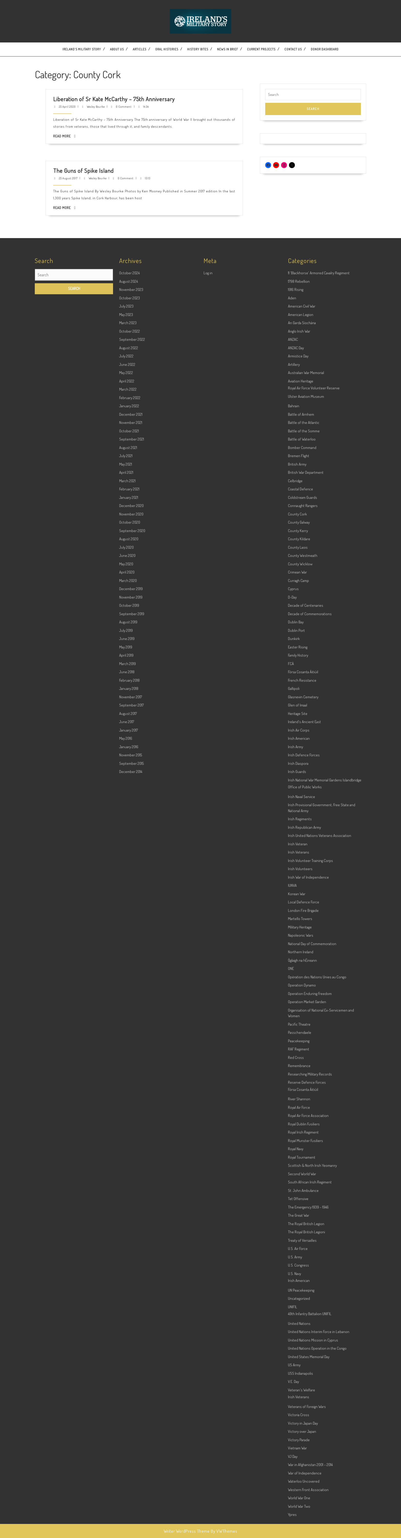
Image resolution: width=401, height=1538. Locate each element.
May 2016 (125, 1208)
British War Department (306, 942)
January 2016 (128, 1216)
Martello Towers (300, 1388)
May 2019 (125, 1117)
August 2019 (128, 1092)
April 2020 (127, 1042)
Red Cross (296, 1527)
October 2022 (129, 801)
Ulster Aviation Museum (306, 866)
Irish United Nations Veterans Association (319, 1305)
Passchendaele (299, 1502)
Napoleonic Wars (300, 1405)
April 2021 (126, 942)
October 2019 (129, 1075)
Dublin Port (296, 1100)
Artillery (294, 834)
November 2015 (130, 1225)
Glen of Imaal (297, 1175)
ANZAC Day (296, 818)
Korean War (296, 1364)
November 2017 (130, 1167)
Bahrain (293, 876)
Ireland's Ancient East (304, 1191)
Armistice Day (298, 826)
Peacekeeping (298, 1511)
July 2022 (126, 826)
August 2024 (128, 751)
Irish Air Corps (298, 1200)
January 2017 (128, 1200)
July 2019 (126, 1100)
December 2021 (130, 884)
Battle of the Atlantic (303, 892)
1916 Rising (295, 759)
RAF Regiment (298, 1519)
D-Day (292, 1067)
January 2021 (128, 967)
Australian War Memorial (306, 842)
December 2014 (130, 1241)
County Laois (298, 1017)
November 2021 (130, 892)
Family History (298, 1125)
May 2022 (126, 842)
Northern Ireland (300, 1422)
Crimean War (297, 1042)
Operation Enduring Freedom (310, 1463)
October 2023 (129, 768)
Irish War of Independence (308, 1347)
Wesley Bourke (134, 76)
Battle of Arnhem (301, 884)
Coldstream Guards (302, 967)
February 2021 (129, 959)
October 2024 (129, 743)
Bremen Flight (298, 925)
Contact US (293, 49)
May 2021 (125, 934)
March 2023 (128, 792)
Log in (208, 743)
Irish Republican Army (304, 1297)
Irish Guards (297, 1241)
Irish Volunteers (300, 1338)
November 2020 (131, 984)
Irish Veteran (297, 1314)
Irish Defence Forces (304, 1225)
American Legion (300, 784)
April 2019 (126, 1125)
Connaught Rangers (303, 975)
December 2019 (131, 1058)
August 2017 (128, 1183)
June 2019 (127, 1108)
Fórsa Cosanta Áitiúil (303, 1142)
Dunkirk (294, 1108)
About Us (117, 49)
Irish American (299, 1208)
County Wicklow (300, 1034)
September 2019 (131, 1084)
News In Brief (227, 49)
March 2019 (127, 1133)
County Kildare (299, 1009)
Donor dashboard (325, 49)
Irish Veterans (298, 1322)
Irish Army (295, 1216)
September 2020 (132, 1000)
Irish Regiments (300, 1289)
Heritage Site (297, 1183)
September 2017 (131, 1175)
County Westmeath (302, 1025)
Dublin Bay (296, 1092)
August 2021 (128, 917)
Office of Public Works (305, 1257)
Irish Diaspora (298, 1233)
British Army (297, 934)
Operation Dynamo (302, 1455)
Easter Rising (297, 1117)
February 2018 (129, 1150)
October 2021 (129, 901)
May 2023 (126, 784)
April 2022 (126, 851)
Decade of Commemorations (310, 1084)
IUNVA (292, 1355)
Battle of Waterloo (302, 909)
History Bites (197, 49)
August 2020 (128, 1009)
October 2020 (129, 992)
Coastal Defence (300, 959)
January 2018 (128, 1158)
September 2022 (132, 809)
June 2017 (126, 1191)
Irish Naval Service (301, 1266)
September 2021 (131, 909)
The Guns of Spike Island (132, 146)
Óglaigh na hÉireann (302, 1430)
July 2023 (126, 776)
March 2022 (128, 859)
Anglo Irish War (299, 801)
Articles (139, 49)
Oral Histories (166, 49)
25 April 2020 (128, 76)
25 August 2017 (129, 147)
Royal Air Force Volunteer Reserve (314, 858)
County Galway (299, 992)
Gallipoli (293, 1158)
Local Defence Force (303, 1372)
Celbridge (295, 951)
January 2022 (129, 876)
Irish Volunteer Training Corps (310, 1330)
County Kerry (298, 1000)
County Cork (297, 984)
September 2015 (131, 1233)
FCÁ (291, 1133)
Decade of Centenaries (305, 1075)
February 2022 (129, 867)
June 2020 (127, 1025)
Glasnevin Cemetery (303, 1167)
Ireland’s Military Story (81, 49)
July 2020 (126, 1017)
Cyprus (293, 1058)
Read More (128, 82)
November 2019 (130, 1067)
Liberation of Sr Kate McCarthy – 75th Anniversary (138, 74)
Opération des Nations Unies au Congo (317, 1447)
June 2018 (127, 1142)
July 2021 (125, 925)
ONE (291, 1438)
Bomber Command (302, 917)
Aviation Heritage (300, 851)
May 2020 (126, 1034)
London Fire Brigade (303, 1380)
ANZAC (293, 809)
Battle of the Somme (304, 901)
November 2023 (131, 759)
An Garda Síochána (302, 792)
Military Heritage (300, 1397)
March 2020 (128, 1050)
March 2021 (127, 951)
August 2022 (128, 818)
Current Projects (261, 49)
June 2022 (127, 834)
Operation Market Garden (307, 1471)
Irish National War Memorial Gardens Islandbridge (324, 1250)
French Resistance (302, 1150)
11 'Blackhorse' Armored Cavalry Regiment (319, 743)
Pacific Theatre (299, 1494)
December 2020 (131, 975)
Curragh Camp (298, 1050)
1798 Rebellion (299, 751)
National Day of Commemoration (312, 1413)
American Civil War (301, 776)
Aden (292, 768)
